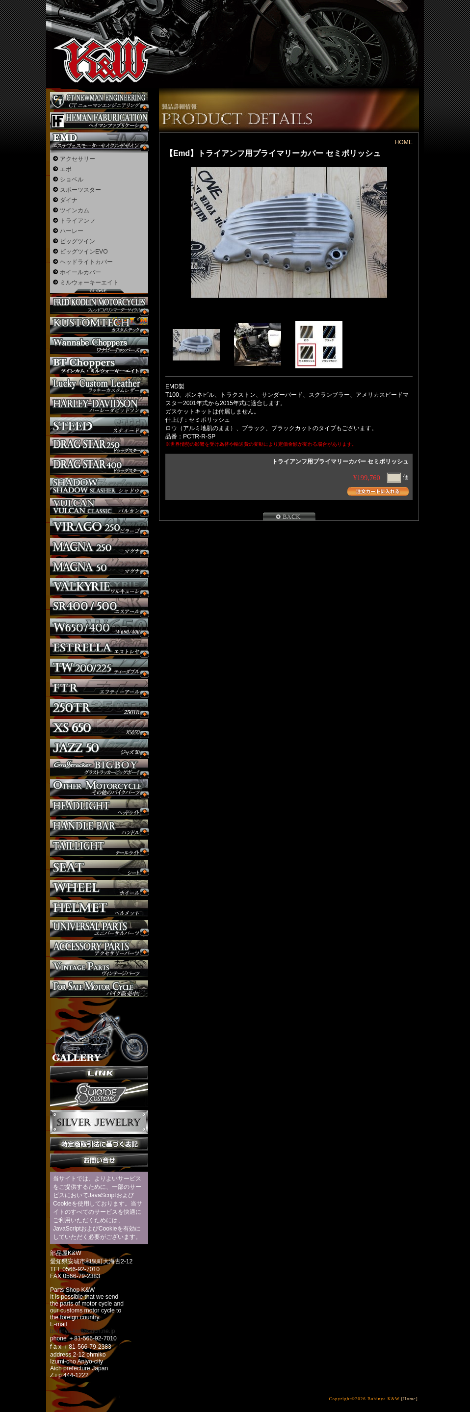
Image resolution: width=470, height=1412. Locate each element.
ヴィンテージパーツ (99, 968)
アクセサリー (77, 158)
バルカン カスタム (99, 506)
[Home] (409, 1398)
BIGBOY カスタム (99, 767)
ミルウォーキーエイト (89, 282)
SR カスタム (99, 607)
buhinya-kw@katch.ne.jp (82, 1331)
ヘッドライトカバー (86, 261)
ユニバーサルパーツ (99, 928)
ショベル (71, 179)
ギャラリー (99, 1031)
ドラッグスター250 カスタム (99, 446)
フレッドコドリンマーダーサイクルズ (99, 305)
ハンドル (99, 828)
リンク (99, 1072)
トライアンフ (77, 220)
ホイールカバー (80, 272)
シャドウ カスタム (99, 486)
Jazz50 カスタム (99, 747)
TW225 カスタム (99, 667)
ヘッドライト (99, 808)
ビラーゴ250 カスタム (99, 526)
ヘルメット (99, 908)
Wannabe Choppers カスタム (99, 345)
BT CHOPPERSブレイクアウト (99, 365)
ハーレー (71, 231)
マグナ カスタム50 (99, 566)
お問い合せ (99, 1160)
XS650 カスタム (99, 727)
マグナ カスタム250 (99, 546)
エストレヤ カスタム (99, 647)
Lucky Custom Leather (99, 385)
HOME (404, 142)
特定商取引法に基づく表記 (99, 1144)
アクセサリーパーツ (99, 948)
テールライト (99, 848)
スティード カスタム (99, 426)
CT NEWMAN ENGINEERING (99, 100)
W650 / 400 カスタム (99, 627)
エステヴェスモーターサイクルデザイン (99, 141)
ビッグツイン (77, 241)
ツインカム (74, 210)
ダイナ (69, 200)
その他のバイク (99, 787)
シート (99, 868)
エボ (66, 169)
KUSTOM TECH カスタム (99, 325)
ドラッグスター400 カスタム (99, 466)
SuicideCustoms (99, 1094)
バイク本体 (99, 989)
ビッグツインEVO (84, 251)
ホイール (99, 888)
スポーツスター (80, 189)
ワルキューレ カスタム (99, 586)
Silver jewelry (99, 1122)
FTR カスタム (99, 687)
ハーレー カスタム (99, 405)
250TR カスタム (99, 707)
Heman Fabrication (99, 120)
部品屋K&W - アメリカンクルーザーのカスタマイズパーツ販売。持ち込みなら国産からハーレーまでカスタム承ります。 (97, 34)
